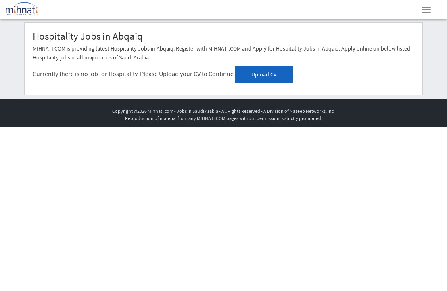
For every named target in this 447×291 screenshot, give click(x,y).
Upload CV (263, 74)
